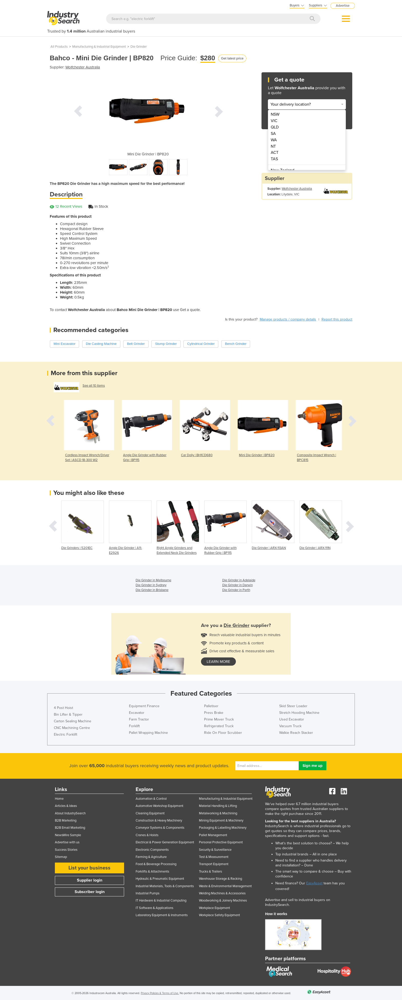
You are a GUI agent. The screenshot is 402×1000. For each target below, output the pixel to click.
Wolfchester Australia (82, 67)
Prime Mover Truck (219, 719)
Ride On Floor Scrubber (223, 733)
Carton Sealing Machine (72, 721)
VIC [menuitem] (274, 120)
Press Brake (213, 713)
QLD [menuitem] (275, 127)
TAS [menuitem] (274, 159)
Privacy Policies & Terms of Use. (160, 993)
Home (59, 799)
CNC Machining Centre (72, 728)
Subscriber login (90, 891)
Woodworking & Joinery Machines (223, 900)
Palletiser (211, 706)
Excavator (136, 713)
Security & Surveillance (215, 850)
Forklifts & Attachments (152, 871)
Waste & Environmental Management (225, 886)
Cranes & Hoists (147, 835)
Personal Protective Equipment (221, 842)
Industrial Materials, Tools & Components (165, 886)
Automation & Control (151, 799)
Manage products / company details (288, 319)
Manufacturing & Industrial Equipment (99, 47)
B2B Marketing (65, 820)
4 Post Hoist (63, 708)
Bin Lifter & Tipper (68, 714)
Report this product (336, 319)
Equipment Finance (144, 706)
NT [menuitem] (273, 146)
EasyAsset (314, 883)
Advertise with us (67, 842)
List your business (89, 868)
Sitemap (61, 857)
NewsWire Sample (68, 835)
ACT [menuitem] (274, 152)
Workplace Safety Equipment (219, 915)
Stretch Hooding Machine (299, 713)
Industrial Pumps (147, 893)
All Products (59, 47)
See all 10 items (94, 386)
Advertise (342, 6)
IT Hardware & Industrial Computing (161, 900)
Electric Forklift (65, 734)
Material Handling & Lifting (218, 806)
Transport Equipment (213, 864)
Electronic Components (152, 850)
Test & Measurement (213, 857)
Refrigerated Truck (219, 726)
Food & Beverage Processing (156, 864)
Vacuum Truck (290, 726)
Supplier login (89, 880)
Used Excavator (291, 719)
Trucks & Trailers (210, 871)
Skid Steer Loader (293, 706)
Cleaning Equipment (150, 813)
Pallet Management (213, 835)
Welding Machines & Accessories (222, 893)
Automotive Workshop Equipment (159, 806)
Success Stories (66, 850)
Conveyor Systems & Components (160, 828)
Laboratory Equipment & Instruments (162, 915)
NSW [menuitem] (275, 114)
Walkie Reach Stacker (296, 733)
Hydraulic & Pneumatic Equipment (160, 879)
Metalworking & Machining (218, 813)
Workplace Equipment (214, 908)
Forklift (134, 726)
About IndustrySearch (70, 813)
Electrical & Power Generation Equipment (165, 842)
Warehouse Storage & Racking (220, 879)
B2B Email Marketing (70, 828)
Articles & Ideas (66, 806)
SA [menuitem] (273, 133)
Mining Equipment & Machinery (221, 820)
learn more (218, 661)
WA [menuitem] (274, 140)
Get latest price (232, 58)
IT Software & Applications (154, 908)
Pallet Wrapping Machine (148, 733)
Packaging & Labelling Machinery (222, 828)
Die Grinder (138, 47)
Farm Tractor (139, 719)
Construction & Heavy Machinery (159, 820)
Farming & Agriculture (151, 857)
